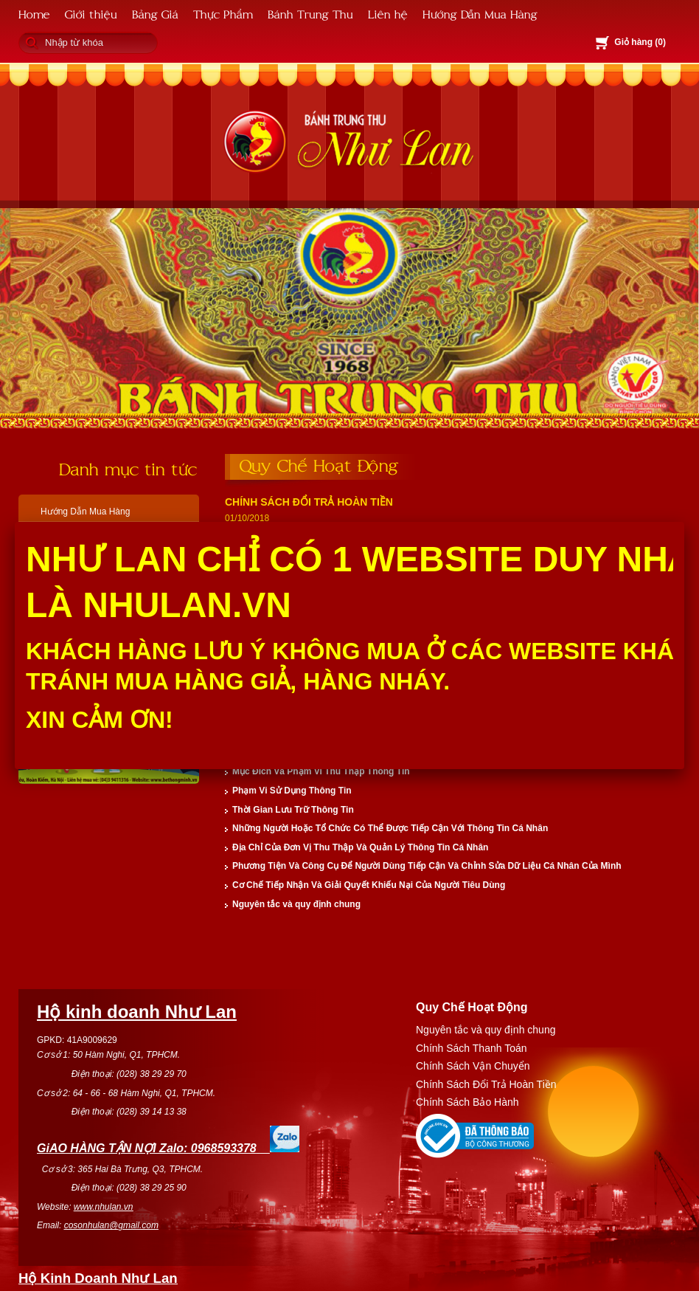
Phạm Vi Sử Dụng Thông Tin (292, 790)
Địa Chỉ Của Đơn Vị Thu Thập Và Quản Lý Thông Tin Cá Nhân (360, 847)
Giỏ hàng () (640, 42)
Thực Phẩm (223, 14)
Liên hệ (388, 14)
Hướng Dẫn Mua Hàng (480, 14)
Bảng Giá (155, 14)
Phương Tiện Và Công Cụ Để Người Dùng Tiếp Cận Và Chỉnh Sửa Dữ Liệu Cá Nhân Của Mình (427, 866)
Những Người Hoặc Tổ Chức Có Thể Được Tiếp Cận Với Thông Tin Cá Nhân (390, 828)
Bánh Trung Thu (310, 14)
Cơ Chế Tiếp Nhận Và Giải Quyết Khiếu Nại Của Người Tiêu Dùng (368, 885)
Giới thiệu (91, 14)
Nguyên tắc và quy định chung (296, 904)
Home (34, 14)
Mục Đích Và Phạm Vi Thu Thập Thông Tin (321, 771)
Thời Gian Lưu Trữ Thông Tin (293, 810)
